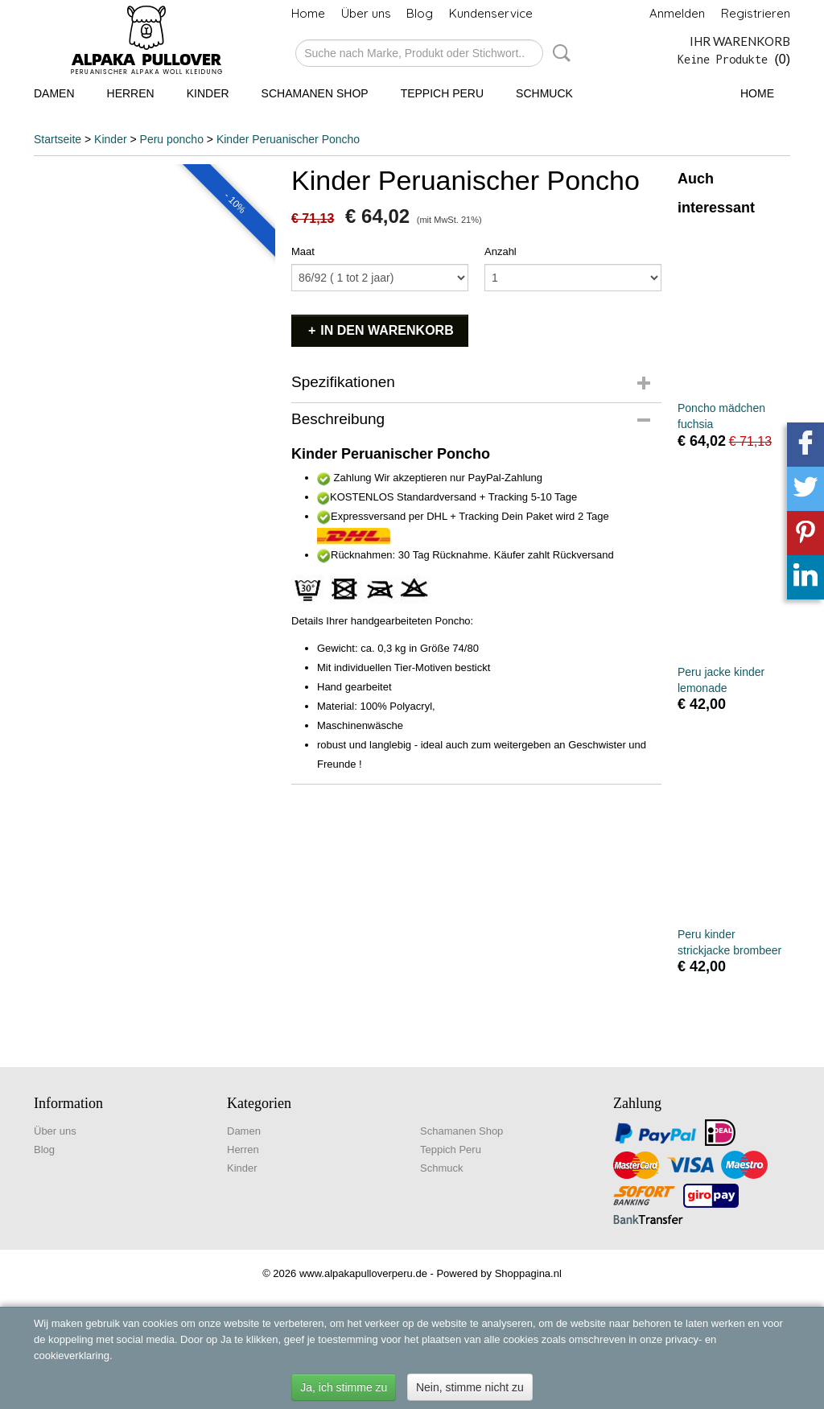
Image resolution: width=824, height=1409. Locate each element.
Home (308, 13)
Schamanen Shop (315, 93)
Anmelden (677, 13)
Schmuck (544, 93)
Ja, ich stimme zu (343, 1387)
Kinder (208, 93)
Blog (419, 13)
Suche (558, 53)
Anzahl (500, 251)
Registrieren (755, 13)
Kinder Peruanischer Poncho (288, 139)
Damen (54, 93)
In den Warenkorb (386, 330)
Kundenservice (491, 13)
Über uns (366, 13)
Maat (303, 251)
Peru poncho (172, 139)
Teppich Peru (442, 93)
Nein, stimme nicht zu (470, 1387)
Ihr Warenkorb (740, 41)
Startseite (57, 139)
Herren (130, 93)
